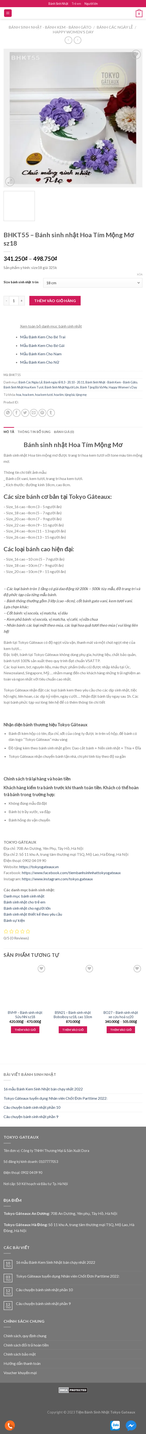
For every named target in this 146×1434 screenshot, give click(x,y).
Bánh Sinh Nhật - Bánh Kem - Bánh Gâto (50, 27)
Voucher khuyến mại (20, 1372)
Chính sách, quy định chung (25, 1335)
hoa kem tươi (44, 395)
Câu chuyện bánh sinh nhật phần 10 (32, 1107)
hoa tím (59, 395)
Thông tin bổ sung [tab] (34, 432)
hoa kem (28, 395)
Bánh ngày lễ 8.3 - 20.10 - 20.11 (64, 382)
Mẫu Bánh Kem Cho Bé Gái (42, 345)
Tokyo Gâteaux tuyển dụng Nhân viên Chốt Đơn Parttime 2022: (55, 1098)
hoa (18, 395)
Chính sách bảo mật (20, 1354)
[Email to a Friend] (34, 413)
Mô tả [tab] (9, 432)
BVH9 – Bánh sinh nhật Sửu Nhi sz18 (25, 1015)
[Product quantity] (14, 300)
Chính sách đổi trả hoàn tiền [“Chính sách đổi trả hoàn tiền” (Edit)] (26, 1345)
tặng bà (70, 395)
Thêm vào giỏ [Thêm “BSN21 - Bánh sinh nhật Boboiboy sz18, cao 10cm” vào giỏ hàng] (72, 1029)
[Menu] (8, 13)
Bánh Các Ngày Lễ (115, 27)
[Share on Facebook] (17, 413)
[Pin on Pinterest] (42, 413)
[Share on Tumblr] (51, 413)
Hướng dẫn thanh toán (22, 1363)
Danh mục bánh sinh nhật (24, 896)
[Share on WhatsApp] (8, 413)
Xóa (139, 274)
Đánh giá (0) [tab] (64, 432)
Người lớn (91, 3)
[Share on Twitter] (25, 413)
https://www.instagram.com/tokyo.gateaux (57, 879)
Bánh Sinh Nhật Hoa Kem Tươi (23, 387)
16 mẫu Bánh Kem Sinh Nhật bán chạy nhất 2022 (43, 1089)
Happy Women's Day (73, 32)
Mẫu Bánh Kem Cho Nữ (39, 362)
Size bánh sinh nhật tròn (21, 282)
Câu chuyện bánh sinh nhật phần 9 (31, 1116)
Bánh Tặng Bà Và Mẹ (94, 387)
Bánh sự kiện (14, 920)
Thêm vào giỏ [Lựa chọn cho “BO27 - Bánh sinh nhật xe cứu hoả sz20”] (120, 1029)
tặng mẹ (81, 395)
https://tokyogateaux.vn (39, 866)
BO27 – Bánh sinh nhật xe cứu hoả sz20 (121, 1015)
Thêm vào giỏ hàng (55, 300)
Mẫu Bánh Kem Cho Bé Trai (42, 337)
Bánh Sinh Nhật (58, 3)
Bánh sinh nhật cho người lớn (27, 908)
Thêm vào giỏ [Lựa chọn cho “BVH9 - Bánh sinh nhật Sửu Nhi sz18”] (25, 1029)
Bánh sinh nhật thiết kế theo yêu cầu (33, 914)
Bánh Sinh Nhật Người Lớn (62, 387)
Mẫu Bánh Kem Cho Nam (41, 353)
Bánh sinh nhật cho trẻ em (24, 902)
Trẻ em (76, 3)
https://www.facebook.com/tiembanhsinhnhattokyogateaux (71, 872)
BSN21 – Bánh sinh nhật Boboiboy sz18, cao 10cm (73, 1015)
